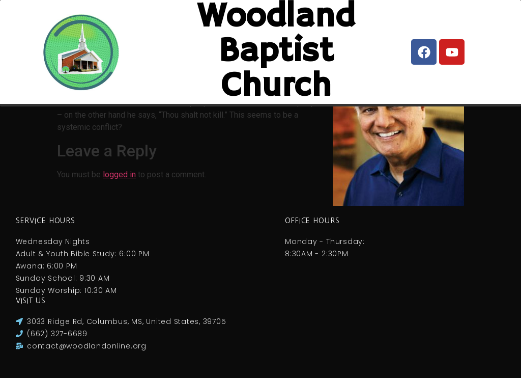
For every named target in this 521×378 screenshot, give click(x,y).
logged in (119, 174)
